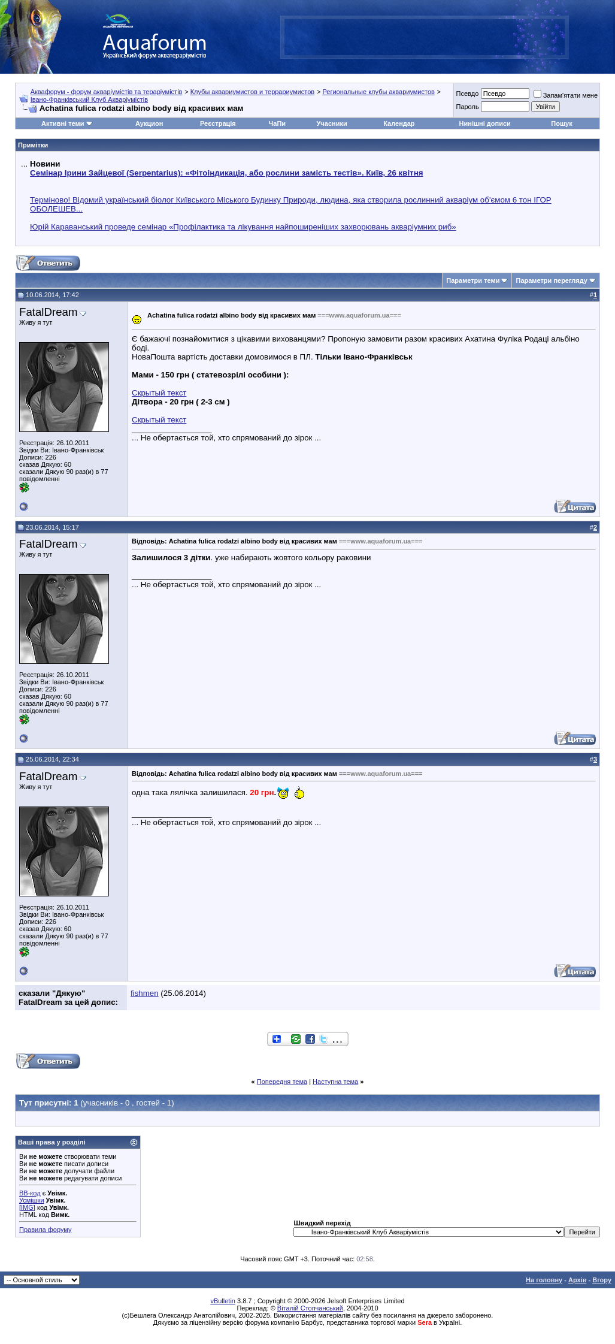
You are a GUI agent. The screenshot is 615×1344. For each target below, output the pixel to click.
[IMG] (27, 1207)
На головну (544, 1279)
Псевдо (467, 93)
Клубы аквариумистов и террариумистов (252, 91)
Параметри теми (472, 280)
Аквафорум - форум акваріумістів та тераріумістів (107, 91)
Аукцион (149, 123)
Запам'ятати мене (566, 95)
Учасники (332, 123)
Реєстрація (218, 123)
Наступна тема (335, 1081)
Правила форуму (45, 1229)
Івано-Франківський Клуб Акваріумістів (89, 99)
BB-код (30, 1193)
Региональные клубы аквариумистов (378, 91)
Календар (398, 123)
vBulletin (222, 1300)
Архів (577, 1279)
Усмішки (31, 1200)
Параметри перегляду (551, 280)
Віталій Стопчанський (310, 1308)
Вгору (601, 1279)
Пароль (467, 106)
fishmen (145, 993)
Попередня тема (282, 1081)
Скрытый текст (159, 392)
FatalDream (48, 312)
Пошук (561, 123)
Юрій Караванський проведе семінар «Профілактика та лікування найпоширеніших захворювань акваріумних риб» (243, 226)
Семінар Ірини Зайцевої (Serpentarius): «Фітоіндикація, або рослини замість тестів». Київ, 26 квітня (226, 172)
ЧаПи (277, 123)
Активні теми (62, 123)
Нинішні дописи (485, 123)
